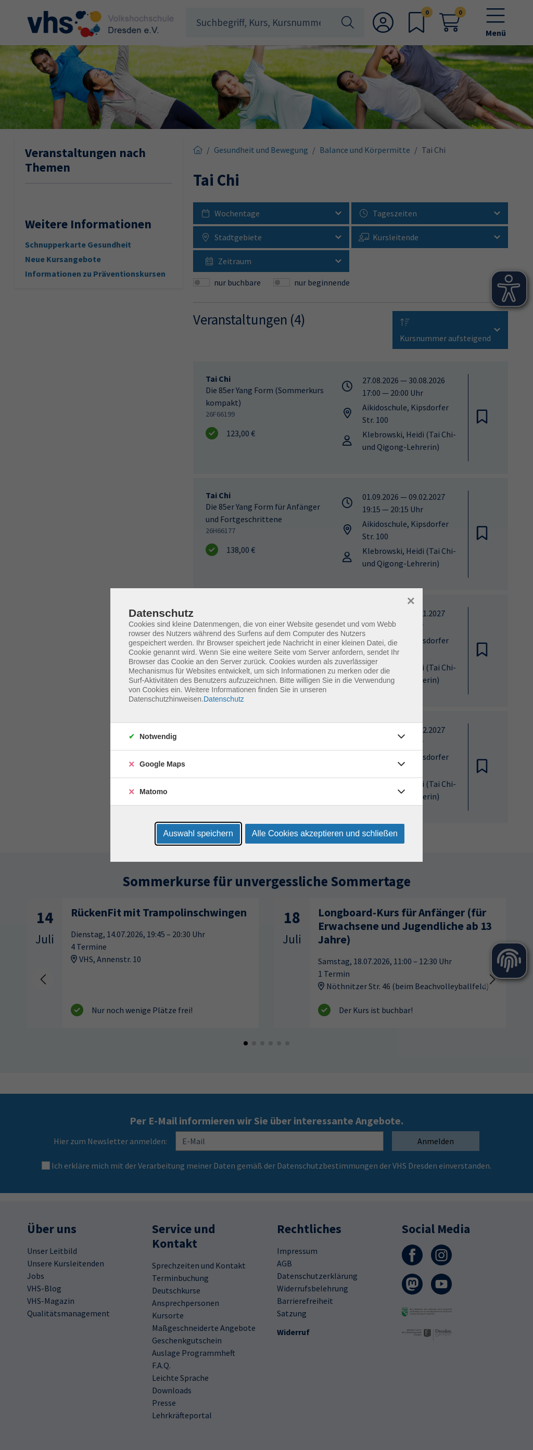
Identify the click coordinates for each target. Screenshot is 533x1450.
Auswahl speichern (198, 833)
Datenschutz (224, 699)
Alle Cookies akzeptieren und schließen (325, 833)
